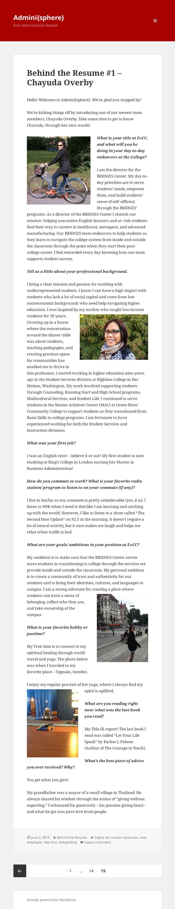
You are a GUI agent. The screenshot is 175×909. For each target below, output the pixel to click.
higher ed (101, 837)
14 (93, 869)
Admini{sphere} (38, 17)
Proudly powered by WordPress (51, 900)
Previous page (19, 871)
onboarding (68, 842)
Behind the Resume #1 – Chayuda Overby (74, 77)
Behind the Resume (72, 837)
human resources (124, 837)
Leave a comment (97, 842)
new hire (50, 842)
